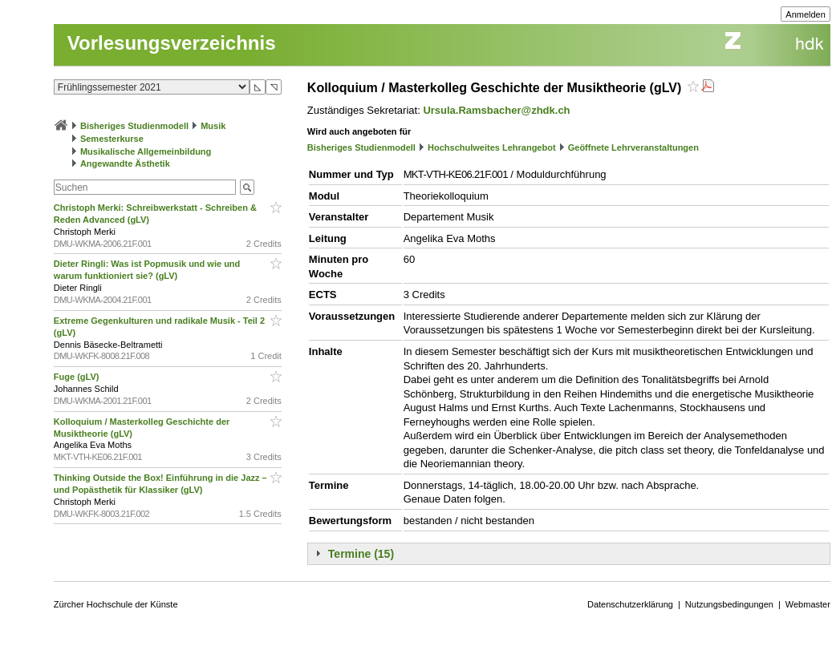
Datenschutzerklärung (630, 604)
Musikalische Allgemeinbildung (145, 151)
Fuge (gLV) (78, 376)
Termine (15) (361, 553)
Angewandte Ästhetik (125, 163)
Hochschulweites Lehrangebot (492, 147)
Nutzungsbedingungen (729, 604)
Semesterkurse (112, 138)
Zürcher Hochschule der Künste (116, 604)
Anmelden (805, 14)
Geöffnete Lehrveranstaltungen (633, 147)
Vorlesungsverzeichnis (171, 43)
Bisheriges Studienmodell (134, 126)
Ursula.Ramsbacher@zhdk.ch (496, 110)
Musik (213, 126)
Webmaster (807, 604)
